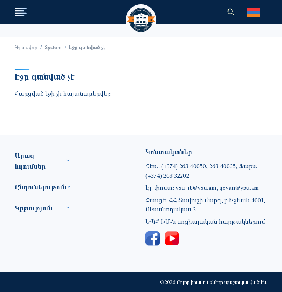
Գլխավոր (26, 47)
